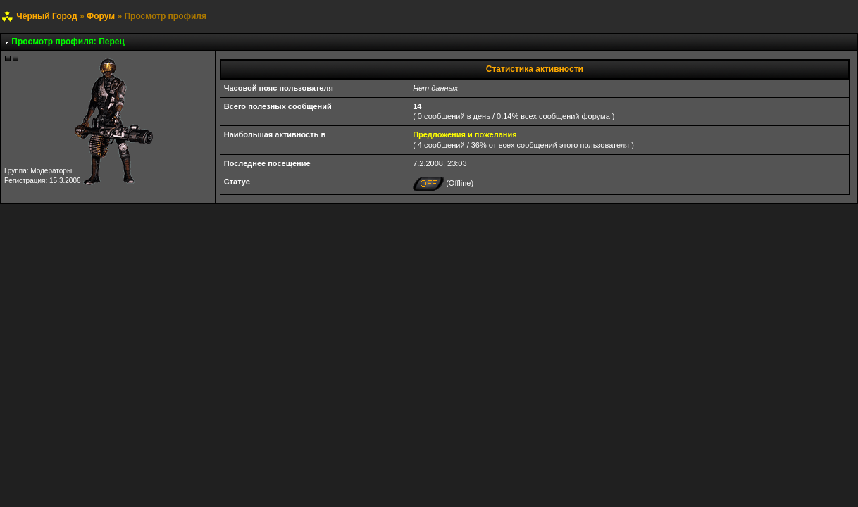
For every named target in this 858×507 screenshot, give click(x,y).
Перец (112, 41)
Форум (101, 16)
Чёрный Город (46, 16)
